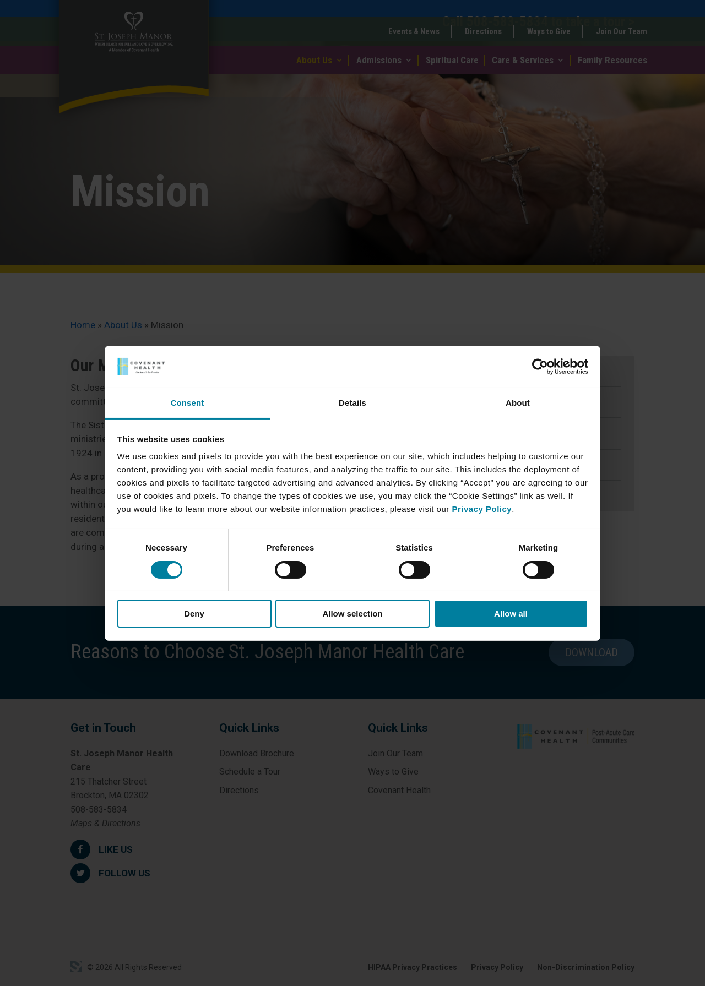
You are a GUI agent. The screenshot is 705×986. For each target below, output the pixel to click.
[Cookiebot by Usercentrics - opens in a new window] (540, 366)
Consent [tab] (187, 402)
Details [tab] (352, 402)
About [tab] (518, 402)
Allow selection (352, 613)
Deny (194, 613)
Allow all (511, 613)
